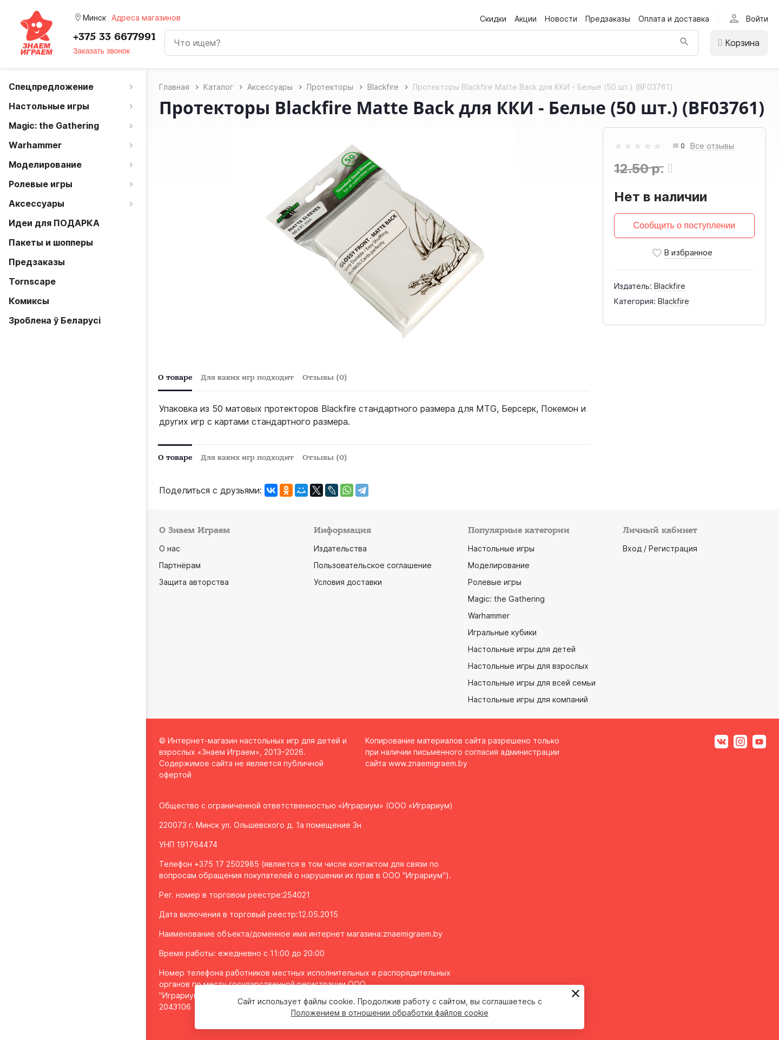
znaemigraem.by (413, 933)
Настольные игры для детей (522, 649)
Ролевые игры (494, 582)
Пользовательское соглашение (373, 565)
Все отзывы (712, 146)
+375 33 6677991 (114, 37)
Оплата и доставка (673, 18)
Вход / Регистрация (660, 548)
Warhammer (489, 615)
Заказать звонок (101, 51)
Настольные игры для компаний (528, 699)
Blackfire (673, 301)
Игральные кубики (502, 632)
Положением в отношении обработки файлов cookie (389, 1012)
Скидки (493, 18)
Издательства (340, 548)
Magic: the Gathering (506, 598)
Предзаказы (607, 18)
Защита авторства (194, 582)
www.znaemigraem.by (427, 763)
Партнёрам (180, 565)
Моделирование (499, 565)
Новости (561, 18)
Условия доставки (348, 582)
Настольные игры (501, 548)
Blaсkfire (669, 286)
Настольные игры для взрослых (528, 665)
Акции (525, 18)
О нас (169, 548)
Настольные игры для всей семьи (532, 682)
